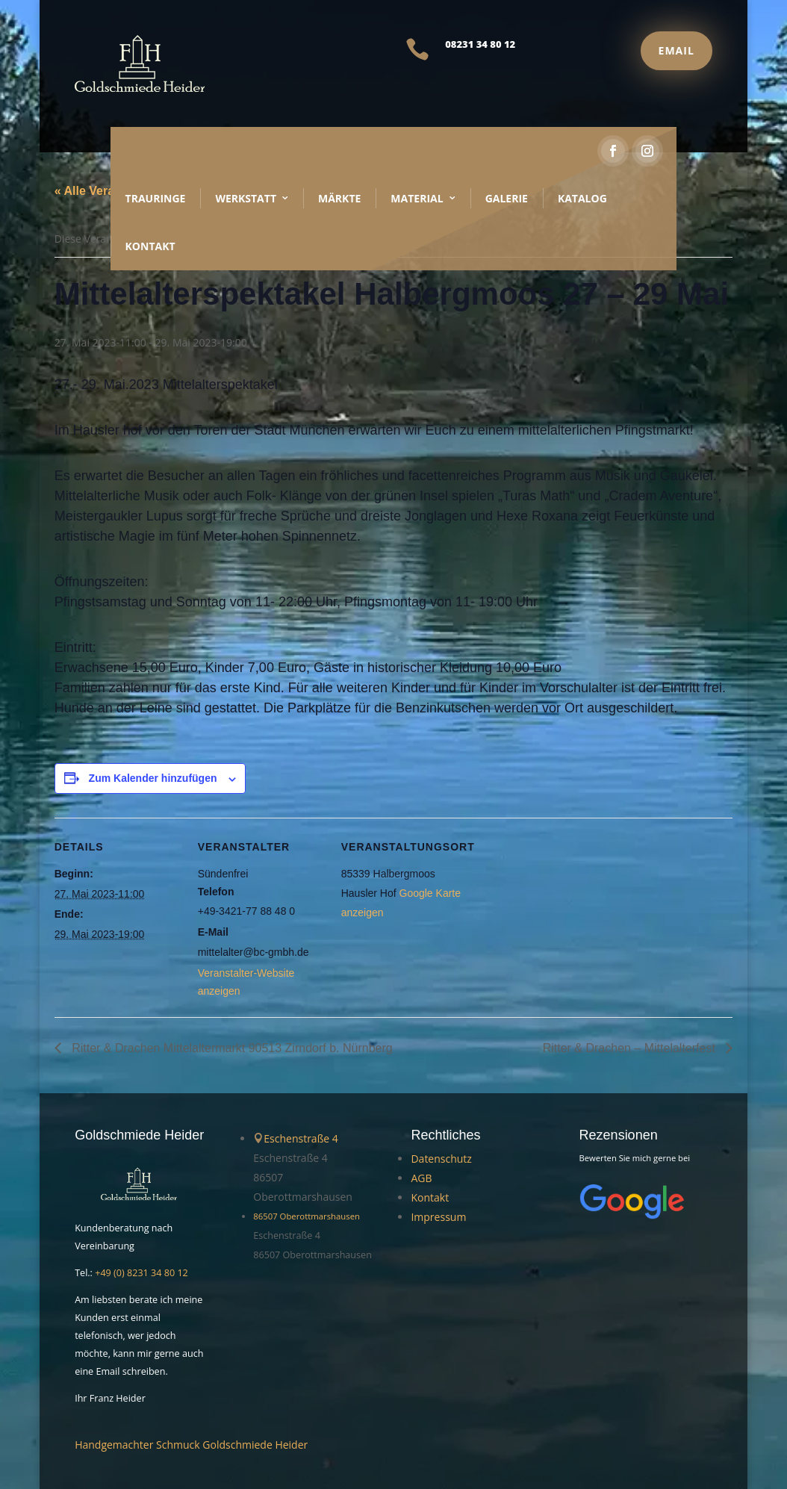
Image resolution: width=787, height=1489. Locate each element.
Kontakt (150, 246)
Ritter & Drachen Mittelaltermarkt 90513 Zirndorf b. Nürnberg (231, 1048)
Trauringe (155, 198)
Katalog (582, 198)
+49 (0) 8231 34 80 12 (141, 1272)
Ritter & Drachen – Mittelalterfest (631, 1048)
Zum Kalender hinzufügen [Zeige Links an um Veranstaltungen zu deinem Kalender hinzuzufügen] (153, 778)
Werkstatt (245, 198)
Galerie (506, 198)
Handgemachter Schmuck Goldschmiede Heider (191, 1444)
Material (417, 198)
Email (676, 50)
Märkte (339, 198)
